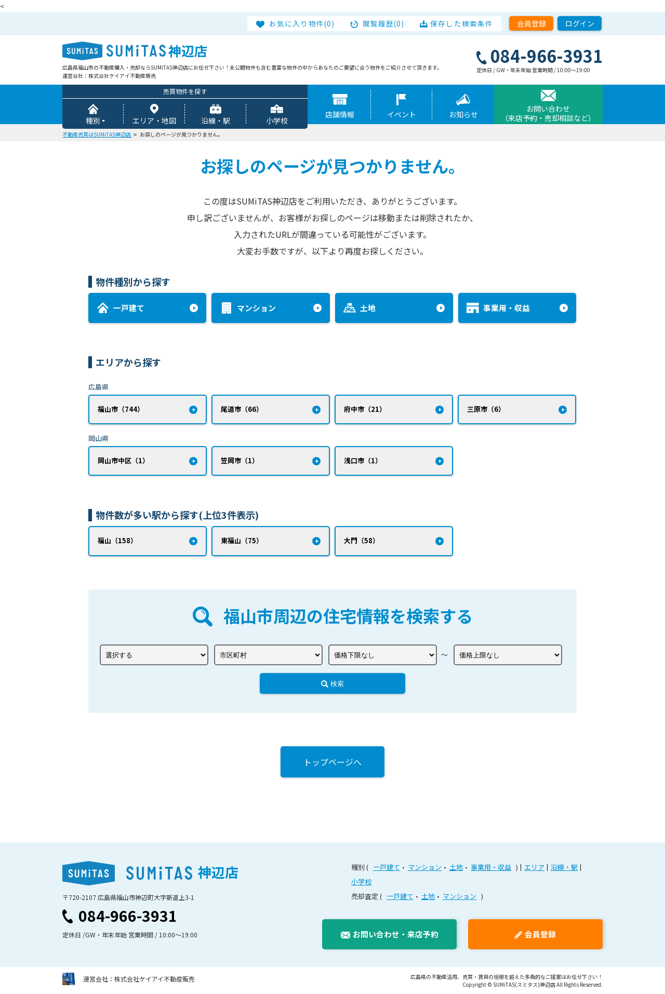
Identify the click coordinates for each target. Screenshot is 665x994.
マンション (425, 867)
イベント (401, 114)
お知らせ (463, 114)
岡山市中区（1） (123, 461)
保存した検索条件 (461, 23)
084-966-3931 (127, 916)
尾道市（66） (242, 409)
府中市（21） (365, 409)
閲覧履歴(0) (384, 23)
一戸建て (386, 867)
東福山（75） (242, 541)
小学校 (277, 120)
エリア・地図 (154, 120)
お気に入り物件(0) (302, 23)
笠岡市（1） (240, 461)
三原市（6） (486, 409)
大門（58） (361, 541)
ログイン (579, 23)
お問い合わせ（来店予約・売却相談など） (548, 113)
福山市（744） (121, 409)
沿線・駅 (215, 120)
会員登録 (531, 23)
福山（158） (117, 541)
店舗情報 (339, 114)
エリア (534, 867)
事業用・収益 (491, 867)
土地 (456, 867)
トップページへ (332, 762)
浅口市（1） (363, 461)
